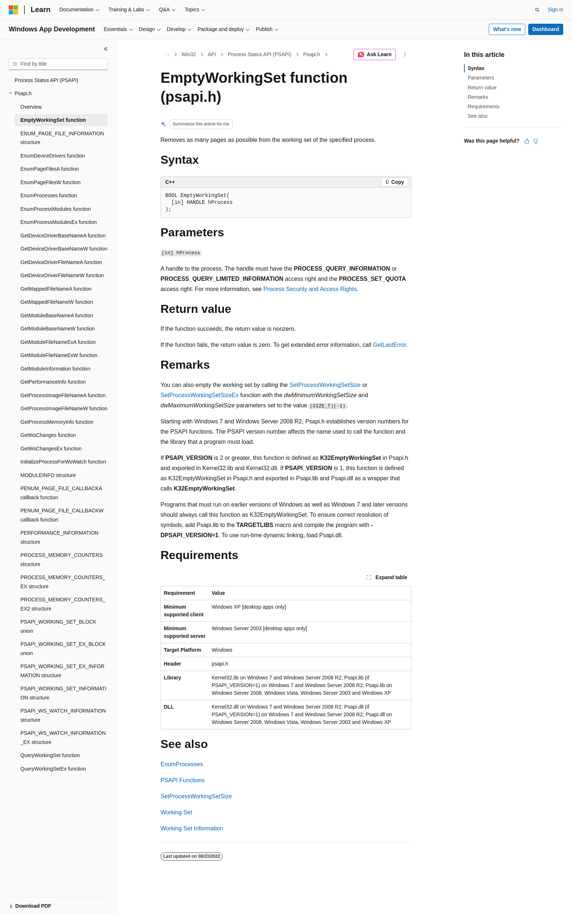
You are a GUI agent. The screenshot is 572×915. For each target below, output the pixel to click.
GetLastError (389, 345)
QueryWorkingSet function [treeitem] (50, 755)
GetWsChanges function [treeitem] (48, 435)
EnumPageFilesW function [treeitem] (50, 182)
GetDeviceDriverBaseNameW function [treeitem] (63, 249)
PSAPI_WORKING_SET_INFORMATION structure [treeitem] (63, 693)
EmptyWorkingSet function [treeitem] (53, 120)
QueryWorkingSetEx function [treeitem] (53, 769)
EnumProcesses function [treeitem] (48, 195)
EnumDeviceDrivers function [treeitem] (52, 156)
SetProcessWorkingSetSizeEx (200, 395)
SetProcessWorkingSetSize (324, 385)
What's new (507, 29)
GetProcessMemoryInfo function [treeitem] (56, 422)
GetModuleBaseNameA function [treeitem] (56, 315)
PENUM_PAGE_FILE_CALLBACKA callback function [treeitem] (61, 492)
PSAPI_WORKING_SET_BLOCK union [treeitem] (58, 626)
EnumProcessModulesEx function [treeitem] (58, 222)
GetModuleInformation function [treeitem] (55, 369)
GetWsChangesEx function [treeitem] (51, 448)
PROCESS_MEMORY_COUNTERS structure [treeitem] (61, 559)
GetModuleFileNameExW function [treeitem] (58, 355)
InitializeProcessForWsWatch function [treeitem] (63, 462)
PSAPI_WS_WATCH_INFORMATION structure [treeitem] (63, 715)
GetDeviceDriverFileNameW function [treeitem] (62, 275)
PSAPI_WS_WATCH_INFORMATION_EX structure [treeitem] (63, 737)
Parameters (481, 78)
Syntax (476, 68)
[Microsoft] (13, 10)
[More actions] (405, 55)
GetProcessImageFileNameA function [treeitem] (62, 395)
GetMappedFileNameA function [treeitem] (56, 289)
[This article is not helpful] (535, 141)
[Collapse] (105, 48)
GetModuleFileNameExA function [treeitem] (58, 342)
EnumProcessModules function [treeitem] (55, 209)
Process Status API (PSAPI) (259, 54)
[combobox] (58, 64)
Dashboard (545, 29)
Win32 (189, 54)
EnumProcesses (182, 764)
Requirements (483, 106)
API (212, 54)
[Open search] (537, 9)
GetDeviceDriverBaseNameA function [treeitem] (62, 236)
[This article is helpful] (526, 141)
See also (477, 116)
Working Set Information (192, 828)
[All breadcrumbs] (167, 55)
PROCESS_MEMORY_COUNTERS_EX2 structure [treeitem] (62, 604)
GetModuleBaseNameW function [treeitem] (57, 329)
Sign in (555, 9)
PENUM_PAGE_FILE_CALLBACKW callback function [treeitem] (62, 515)
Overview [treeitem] (31, 107)
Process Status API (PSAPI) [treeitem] (46, 80)
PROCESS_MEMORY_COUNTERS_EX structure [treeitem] (62, 581)
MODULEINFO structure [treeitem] (48, 475)
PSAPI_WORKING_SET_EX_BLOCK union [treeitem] (63, 648)
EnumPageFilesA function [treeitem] (49, 169)
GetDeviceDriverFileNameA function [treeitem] (61, 262)
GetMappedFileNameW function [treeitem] (56, 302)
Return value (482, 87)
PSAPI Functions (183, 780)
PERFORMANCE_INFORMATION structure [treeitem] (59, 537)
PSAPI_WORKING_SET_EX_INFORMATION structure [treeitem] (62, 670)
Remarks (478, 97)
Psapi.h (311, 54)
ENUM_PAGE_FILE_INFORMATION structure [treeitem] (62, 138)
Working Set (176, 812)
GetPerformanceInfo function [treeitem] (53, 382)
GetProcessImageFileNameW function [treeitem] (63, 408)
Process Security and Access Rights (310, 289)
